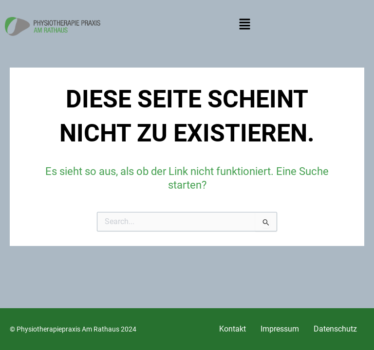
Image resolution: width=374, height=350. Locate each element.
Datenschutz (335, 328)
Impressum (280, 328)
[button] (244, 26)
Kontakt (232, 328)
